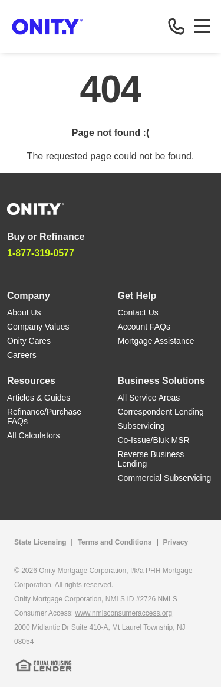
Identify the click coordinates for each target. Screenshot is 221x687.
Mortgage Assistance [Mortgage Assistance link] (156, 341)
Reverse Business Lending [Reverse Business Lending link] (151, 459)
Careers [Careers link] (22, 355)
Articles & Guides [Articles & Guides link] (38, 397)
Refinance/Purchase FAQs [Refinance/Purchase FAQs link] (44, 416)
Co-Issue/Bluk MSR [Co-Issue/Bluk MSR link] (154, 440)
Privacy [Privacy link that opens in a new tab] (175, 542)
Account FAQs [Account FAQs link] (144, 326)
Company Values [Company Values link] (38, 326)
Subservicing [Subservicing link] (141, 426)
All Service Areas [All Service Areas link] (149, 397)
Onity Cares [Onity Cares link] (29, 341)
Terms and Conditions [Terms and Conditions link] (115, 542)
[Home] (35, 208)
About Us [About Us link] (24, 312)
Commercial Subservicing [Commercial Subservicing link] (165, 478)
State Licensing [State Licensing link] (40, 542)
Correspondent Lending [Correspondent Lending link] (161, 411)
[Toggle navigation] (202, 26)
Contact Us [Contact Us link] (138, 312)
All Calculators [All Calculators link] (33, 435)
